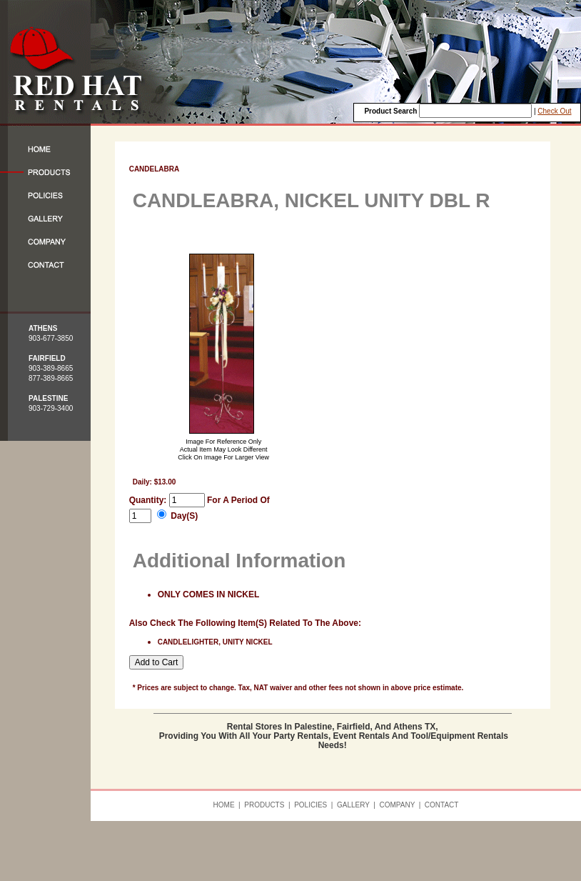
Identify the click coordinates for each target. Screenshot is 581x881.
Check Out (554, 111)
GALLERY (353, 805)
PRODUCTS (264, 805)
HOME (224, 805)
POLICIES (310, 805)
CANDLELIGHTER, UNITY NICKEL (215, 642)
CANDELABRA (154, 169)
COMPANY (397, 805)
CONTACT (442, 805)
